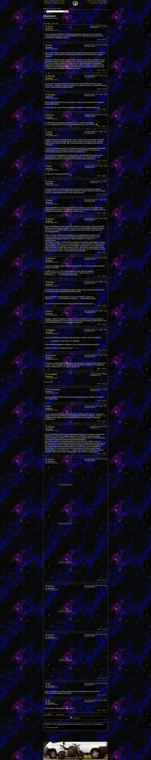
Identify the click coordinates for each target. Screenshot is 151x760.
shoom (56, 18)
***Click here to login (51, 727)
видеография (56, 2)
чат (88, 2)
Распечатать (76, 717)
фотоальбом (47, 3)
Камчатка (53, 8)
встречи (105, 0)
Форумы (46, 8)
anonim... (51, 459)
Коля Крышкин (53, 389)
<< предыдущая (48, 714)
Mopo (49, 166)
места (62, 2)
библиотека (61, 3)
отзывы (99, 0)
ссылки (100, 3)
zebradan (51, 76)
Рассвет (50, 115)
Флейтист (51, 355)
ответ (99, 39)
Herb (49, 406)
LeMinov (51, 427)
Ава (49, 684)
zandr (49, 45)
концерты (62, 0)
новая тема (54, 23)
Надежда (51, 95)
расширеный (49, 12)
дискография (47, 2)
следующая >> (59, 714)
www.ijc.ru (48, 382)
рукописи (54, 3)
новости (46, 0)
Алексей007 (52, 374)
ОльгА (50, 200)
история (52, 0)
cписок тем (46, 23)
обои (98, 2)
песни (57, 0)
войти (105, 3)
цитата (104, 39)
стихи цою (93, 2)
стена (94, 0)
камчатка (89, 0)
